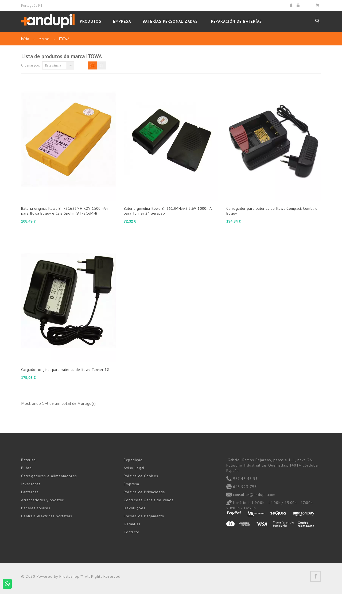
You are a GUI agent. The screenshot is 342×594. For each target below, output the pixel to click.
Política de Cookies (141, 475)
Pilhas (26, 467)
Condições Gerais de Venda (149, 500)
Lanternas (30, 492)
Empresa (131, 484)
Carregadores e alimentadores (49, 475)
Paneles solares (35, 508)
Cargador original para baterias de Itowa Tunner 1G (65, 369)
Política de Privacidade (144, 492)
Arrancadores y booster (42, 500)
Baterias (28, 459)
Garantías (132, 524)
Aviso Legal (134, 467)
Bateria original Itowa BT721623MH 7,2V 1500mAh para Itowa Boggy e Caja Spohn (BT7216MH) (64, 211)
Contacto (131, 532)
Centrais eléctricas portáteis (46, 516)
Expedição (133, 459)
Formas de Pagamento (144, 516)
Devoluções (134, 508)
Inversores (30, 484)
